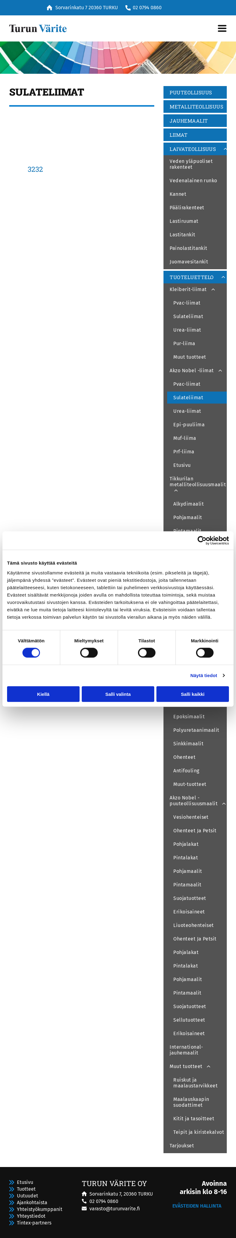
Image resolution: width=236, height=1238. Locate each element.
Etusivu (25, 1182)
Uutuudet (27, 1196)
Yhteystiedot (31, 1216)
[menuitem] (195, 93)
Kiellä (43, 693)
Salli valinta (118, 693)
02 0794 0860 (147, 7)
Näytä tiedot (204, 675)
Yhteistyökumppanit (39, 1209)
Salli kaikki (193, 693)
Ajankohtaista (32, 1202)
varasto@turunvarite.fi (114, 1209)
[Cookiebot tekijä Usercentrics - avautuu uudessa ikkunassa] (202, 540)
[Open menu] (222, 28)
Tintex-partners (34, 1223)
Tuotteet (26, 1189)
